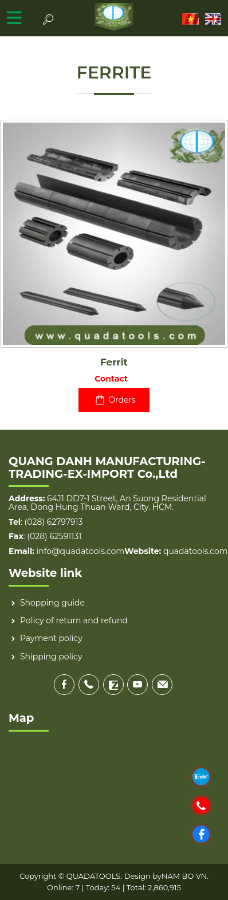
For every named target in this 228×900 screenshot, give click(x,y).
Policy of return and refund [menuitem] (74, 620)
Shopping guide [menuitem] (52, 603)
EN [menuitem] (213, 18)
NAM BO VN (184, 876)
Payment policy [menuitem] (51, 638)
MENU (14, 17)
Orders (114, 400)
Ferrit (114, 362)
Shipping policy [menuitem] (51, 657)
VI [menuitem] (190, 18)
